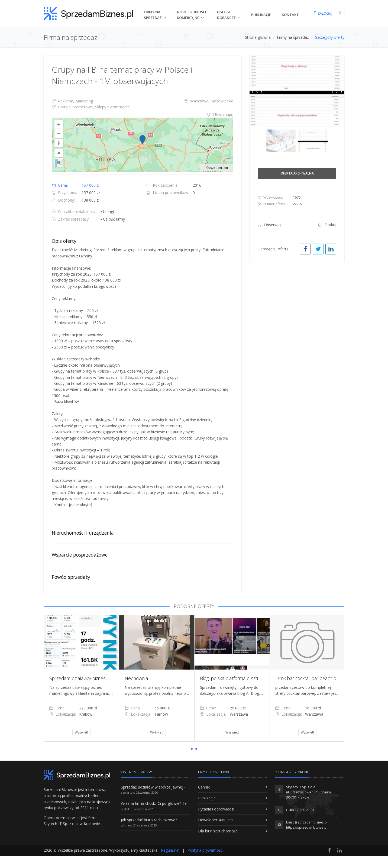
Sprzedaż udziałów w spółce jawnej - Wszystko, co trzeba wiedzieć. (180, 787)
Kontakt (290, 14)
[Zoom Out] (58, 133)
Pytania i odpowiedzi (216, 809)
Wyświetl (81, 732)
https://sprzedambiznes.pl (306, 827)
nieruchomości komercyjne (191, 14)
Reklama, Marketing (72, 101)
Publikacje (261, 14)
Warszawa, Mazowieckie (208, 101)
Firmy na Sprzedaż (152, 14)
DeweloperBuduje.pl (216, 819)
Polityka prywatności (205, 850)
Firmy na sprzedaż (293, 37)
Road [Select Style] (58, 162)
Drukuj (327, 224)
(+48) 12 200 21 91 (300, 809)
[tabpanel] (81, 678)
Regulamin (170, 850)
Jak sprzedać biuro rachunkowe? (149, 819)
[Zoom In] (58, 124)
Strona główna (258, 37)
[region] (142, 145)
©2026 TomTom (217, 168)
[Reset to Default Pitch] (58, 152)
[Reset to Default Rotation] (58, 143)
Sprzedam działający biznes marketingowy (92, 678)
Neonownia (136, 678)
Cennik (204, 787)
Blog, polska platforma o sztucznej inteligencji (246, 678)
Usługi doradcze (226, 14)
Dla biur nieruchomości (218, 831)
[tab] (142, 115)
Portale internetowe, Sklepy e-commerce (91, 106)
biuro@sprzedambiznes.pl (307, 822)
